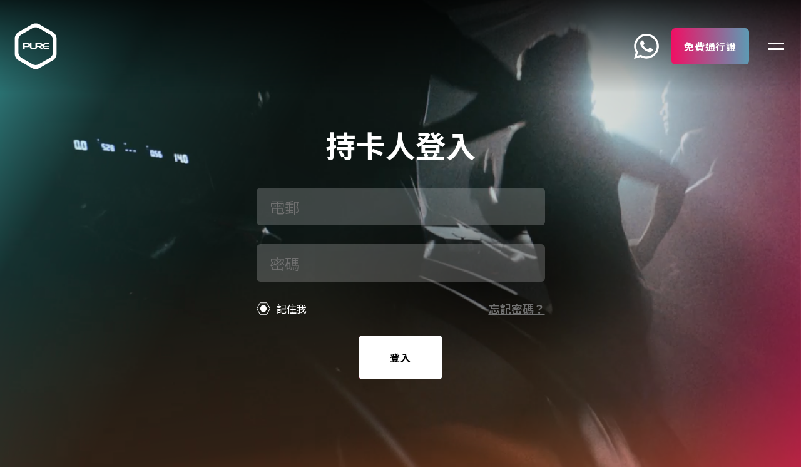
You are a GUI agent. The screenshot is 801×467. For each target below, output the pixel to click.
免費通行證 (710, 46)
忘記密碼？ (517, 308)
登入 (400, 357)
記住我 (282, 308)
